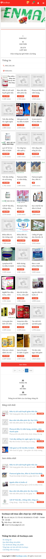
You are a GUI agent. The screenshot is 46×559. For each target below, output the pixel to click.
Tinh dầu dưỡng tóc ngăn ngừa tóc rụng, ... (25, 439)
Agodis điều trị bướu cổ (18, 482)
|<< (15, 370)
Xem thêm (23, 364)
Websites (7, 71)
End (31, 370)
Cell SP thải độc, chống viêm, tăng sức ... (24, 500)
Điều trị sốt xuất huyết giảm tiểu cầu (23, 411)
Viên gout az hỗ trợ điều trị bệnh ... (22, 448)
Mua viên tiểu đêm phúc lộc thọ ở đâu (23, 420)
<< (19, 370)
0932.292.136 (8, 65)
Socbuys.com (21, 556)
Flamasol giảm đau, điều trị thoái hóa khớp (25, 473)
